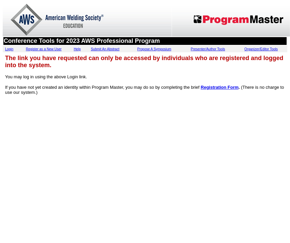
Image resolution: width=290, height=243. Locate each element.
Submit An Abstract (105, 49)
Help (77, 49)
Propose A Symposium (154, 49)
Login (9, 49)
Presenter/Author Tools (208, 49)
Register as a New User (44, 49)
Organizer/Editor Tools (261, 49)
